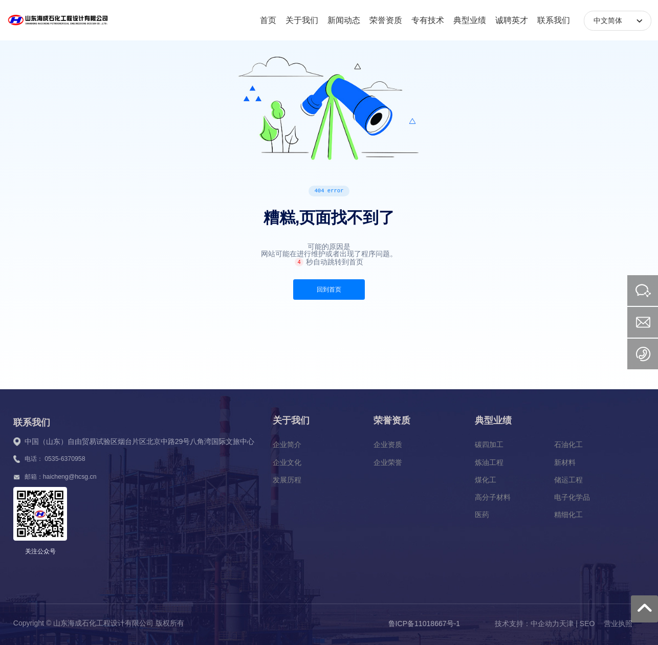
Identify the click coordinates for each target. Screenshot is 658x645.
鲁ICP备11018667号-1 (424, 623)
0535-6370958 (65, 458)
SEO (587, 623)
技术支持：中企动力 (527, 623)
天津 (566, 623)
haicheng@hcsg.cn (70, 476)
